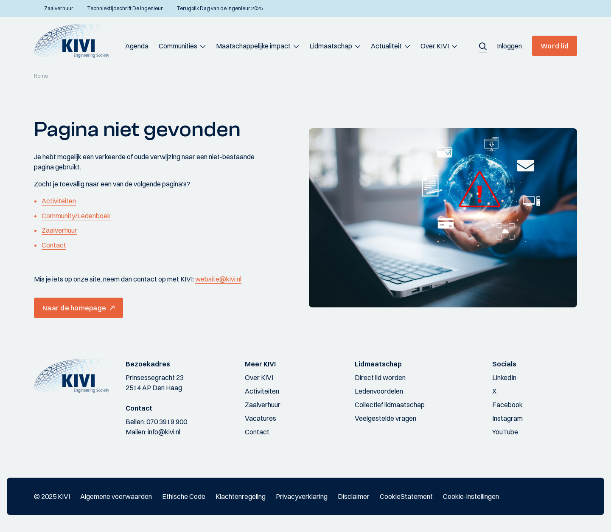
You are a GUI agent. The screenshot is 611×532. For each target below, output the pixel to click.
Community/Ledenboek (76, 215)
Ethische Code (183, 496)
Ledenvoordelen (379, 391)
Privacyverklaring (302, 496)
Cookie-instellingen (471, 496)
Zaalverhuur (59, 230)
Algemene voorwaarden (116, 496)
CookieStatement (406, 496)
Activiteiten (59, 201)
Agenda (137, 46)
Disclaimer (354, 496)
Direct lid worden (380, 377)
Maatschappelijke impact (253, 46)
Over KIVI (434, 46)
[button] (483, 46)
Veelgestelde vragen (385, 418)
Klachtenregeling (241, 496)
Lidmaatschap (330, 46)
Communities (178, 46)
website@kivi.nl (218, 279)
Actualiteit (386, 46)
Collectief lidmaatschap (390, 404)
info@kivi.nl (164, 432)
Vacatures (260, 418)
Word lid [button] (555, 46)
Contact (54, 245)
